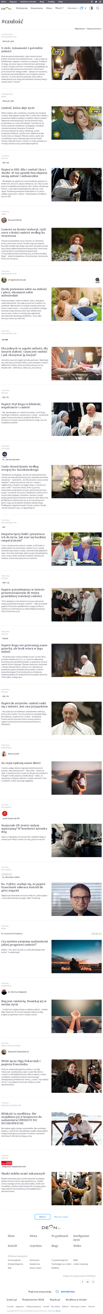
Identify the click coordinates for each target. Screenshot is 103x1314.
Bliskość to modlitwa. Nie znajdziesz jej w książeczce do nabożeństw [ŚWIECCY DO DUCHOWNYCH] (21, 1118)
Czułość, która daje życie (18, 108)
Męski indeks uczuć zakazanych (23, 1173)
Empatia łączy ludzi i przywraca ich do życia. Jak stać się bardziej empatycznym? (23, 537)
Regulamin (20, 1306)
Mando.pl (55, 1299)
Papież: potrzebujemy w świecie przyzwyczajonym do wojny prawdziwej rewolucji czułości (23, 593)
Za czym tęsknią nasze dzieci (21, 763)
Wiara (49, 8)
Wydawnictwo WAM (33, 1299)
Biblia (3, 2)
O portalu (10, 1306)
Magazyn (13, 2)
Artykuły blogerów (15, 1264)
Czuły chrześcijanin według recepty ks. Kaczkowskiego (20, 468)
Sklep (60, 2)
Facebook (91, 2)
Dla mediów (55, 1306)
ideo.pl (58, 1311)
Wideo (77, 1245)
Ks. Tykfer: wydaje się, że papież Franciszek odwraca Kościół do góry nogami (23, 887)
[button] (91, 8)
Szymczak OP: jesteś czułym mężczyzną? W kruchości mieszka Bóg (24, 828)
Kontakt (46, 1306)
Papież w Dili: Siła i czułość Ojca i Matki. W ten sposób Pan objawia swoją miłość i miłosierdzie (24, 173)
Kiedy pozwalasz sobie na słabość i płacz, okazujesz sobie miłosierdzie (24, 292)
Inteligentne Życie (9, 37)
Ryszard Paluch (15, 220)
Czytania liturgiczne (60, 1260)
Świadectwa (35, 1264)
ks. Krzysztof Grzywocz (12, 933)
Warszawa (72, 8)
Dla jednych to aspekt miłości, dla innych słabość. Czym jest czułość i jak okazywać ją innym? (24, 351)
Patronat (91, 1306)
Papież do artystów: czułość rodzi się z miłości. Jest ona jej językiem (24, 705)
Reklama (65, 1306)
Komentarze (37, 8)
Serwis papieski (14, 1260)
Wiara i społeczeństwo (11, 1046)
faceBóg (51, 2)
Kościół (4, 158)
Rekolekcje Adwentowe (11, 1105)
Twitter (96, 2)
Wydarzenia (22, 8)
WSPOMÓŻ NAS (65, 1291)
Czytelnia (5, 448)
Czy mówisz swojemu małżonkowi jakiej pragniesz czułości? (24, 943)
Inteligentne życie (81, 1237)
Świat (11, 1236)
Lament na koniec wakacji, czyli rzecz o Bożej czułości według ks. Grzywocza (23, 232)
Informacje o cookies (78, 1306)
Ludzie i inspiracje (80, 1264)
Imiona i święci (35, 1268)
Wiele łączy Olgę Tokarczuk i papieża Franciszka (21, 1062)
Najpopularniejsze (94, 28)
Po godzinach (60, 1236)
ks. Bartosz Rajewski (17, 992)
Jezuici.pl (12, 1299)
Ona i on (4, 1158)
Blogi (42, 2)
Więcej (58, 8)
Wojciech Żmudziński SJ (18, 1051)
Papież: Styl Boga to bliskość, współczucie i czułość (21, 406)
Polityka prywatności (33, 1306)
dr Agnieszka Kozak (17, 280)
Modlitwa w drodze (28, 2)
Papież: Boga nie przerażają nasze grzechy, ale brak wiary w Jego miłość (24, 648)
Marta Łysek (13, 753)
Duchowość (6, 807)
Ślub (9, 1268)
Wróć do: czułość (61, 1217)
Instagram (100, 2)
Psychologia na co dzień (61, 1264)
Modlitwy (55, 1268)
